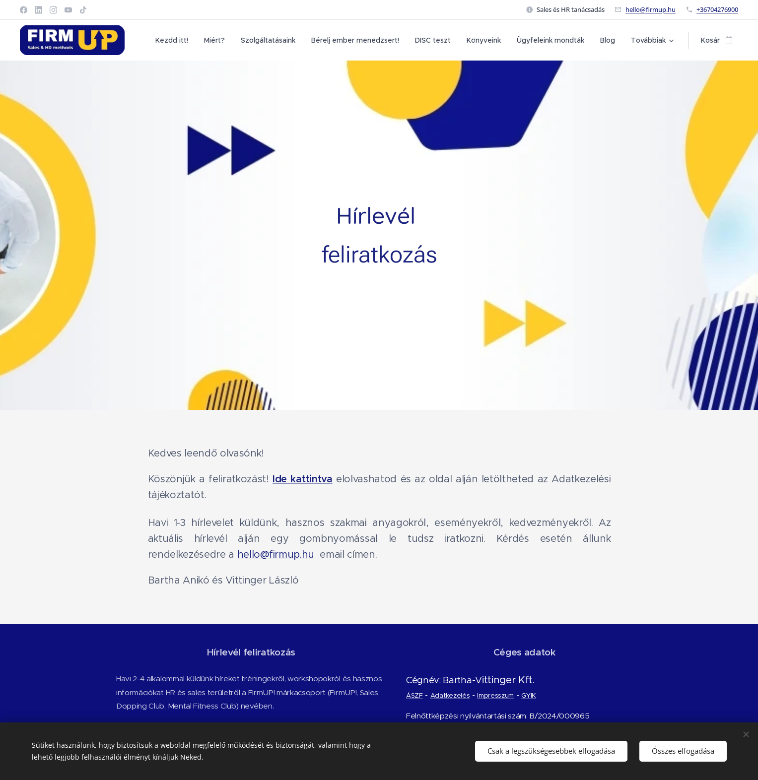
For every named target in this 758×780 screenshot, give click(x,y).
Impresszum (495, 695)
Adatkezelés (449, 695)
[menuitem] (174, 40)
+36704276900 (717, 9)
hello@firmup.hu (650, 9)
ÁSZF (414, 695)
